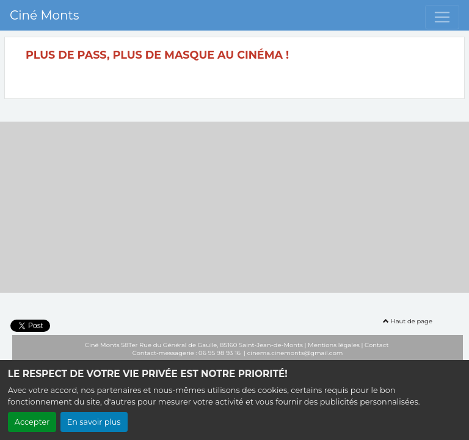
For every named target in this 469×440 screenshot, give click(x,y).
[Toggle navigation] (442, 17)
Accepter (32, 422)
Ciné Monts (44, 15)
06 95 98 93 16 (220, 353)
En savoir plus (94, 422)
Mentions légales (334, 345)
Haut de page (407, 321)
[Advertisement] (234, 207)
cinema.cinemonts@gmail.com (295, 353)
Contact (376, 345)
